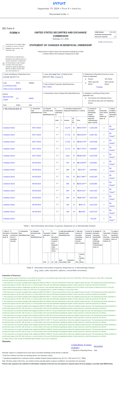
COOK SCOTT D (11, 77)
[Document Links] (60, 14)
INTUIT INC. (49, 77)
